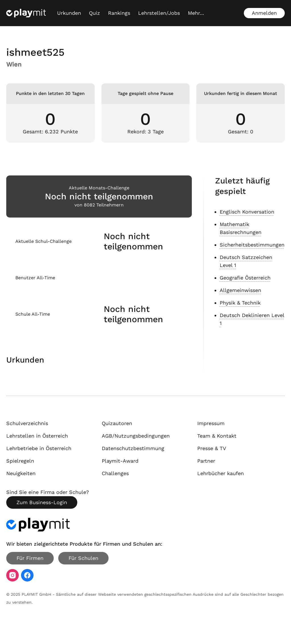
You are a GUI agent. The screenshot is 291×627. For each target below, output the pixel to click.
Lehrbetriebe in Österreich (38, 448)
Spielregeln (20, 461)
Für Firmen (29, 558)
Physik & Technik (240, 303)
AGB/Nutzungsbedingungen (136, 436)
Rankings (119, 13)
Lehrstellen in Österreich (37, 436)
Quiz (94, 13)
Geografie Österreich (245, 278)
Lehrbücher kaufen (220, 473)
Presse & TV (211, 448)
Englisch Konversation (247, 212)
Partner (206, 461)
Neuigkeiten (21, 473)
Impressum (211, 423)
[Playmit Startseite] (26, 13)
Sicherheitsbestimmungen (252, 245)
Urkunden (69, 13)
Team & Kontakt (216, 436)
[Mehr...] (196, 13)
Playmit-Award (120, 461)
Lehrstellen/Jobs (159, 13)
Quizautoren (117, 423)
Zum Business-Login (41, 502)
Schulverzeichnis (27, 423)
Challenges (115, 473)
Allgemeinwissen (240, 290)
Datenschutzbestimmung (133, 448)
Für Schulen (83, 558)
